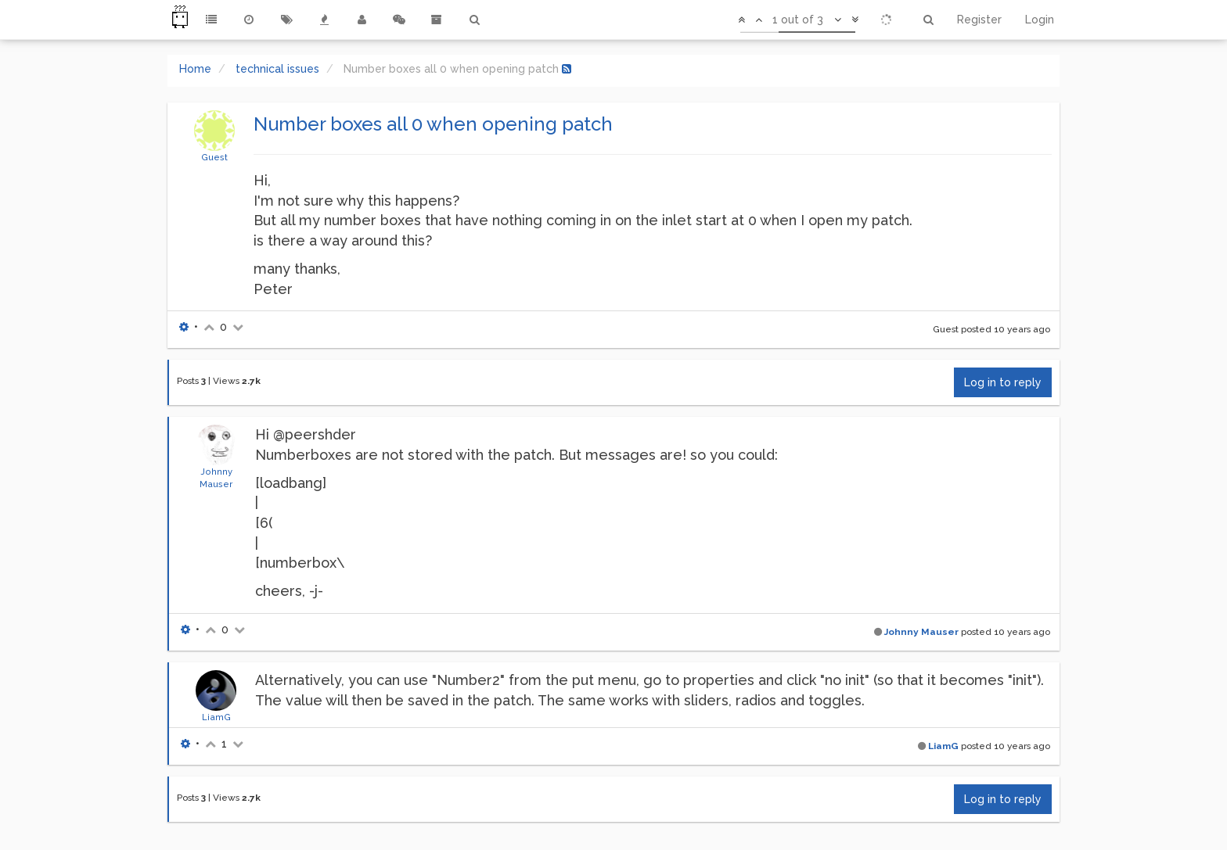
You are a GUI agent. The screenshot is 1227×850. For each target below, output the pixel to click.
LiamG (216, 717)
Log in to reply (1003, 382)
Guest (214, 157)
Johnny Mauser (921, 631)
